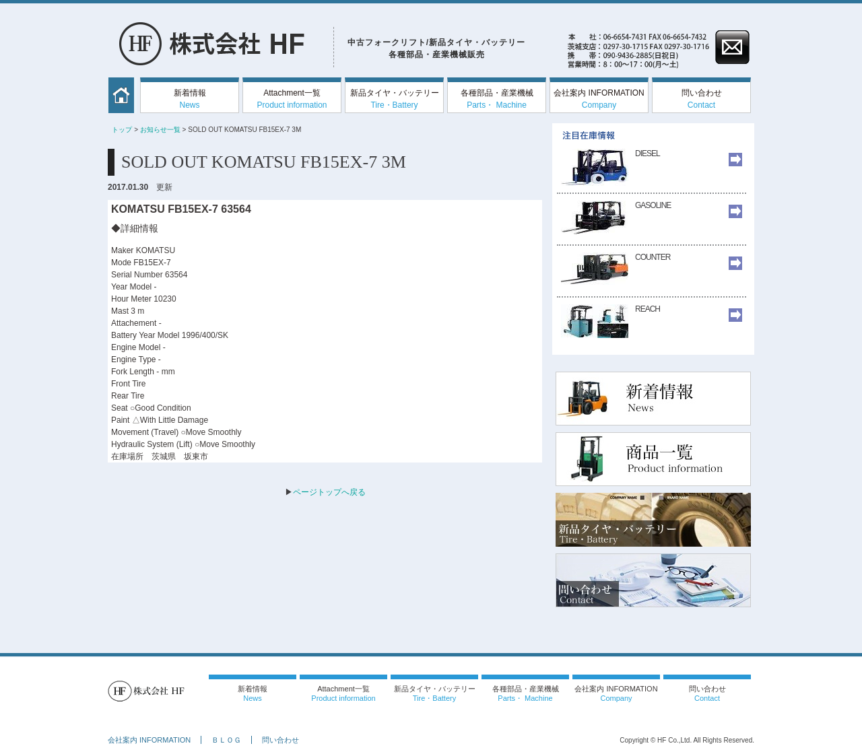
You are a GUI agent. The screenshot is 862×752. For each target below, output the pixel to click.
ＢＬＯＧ (226, 740)
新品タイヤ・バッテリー (394, 99)
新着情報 (190, 99)
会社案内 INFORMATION (599, 99)
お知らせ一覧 (160, 129)
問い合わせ (702, 99)
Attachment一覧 (292, 99)
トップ (122, 129)
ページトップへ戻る (329, 492)
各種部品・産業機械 (497, 99)
